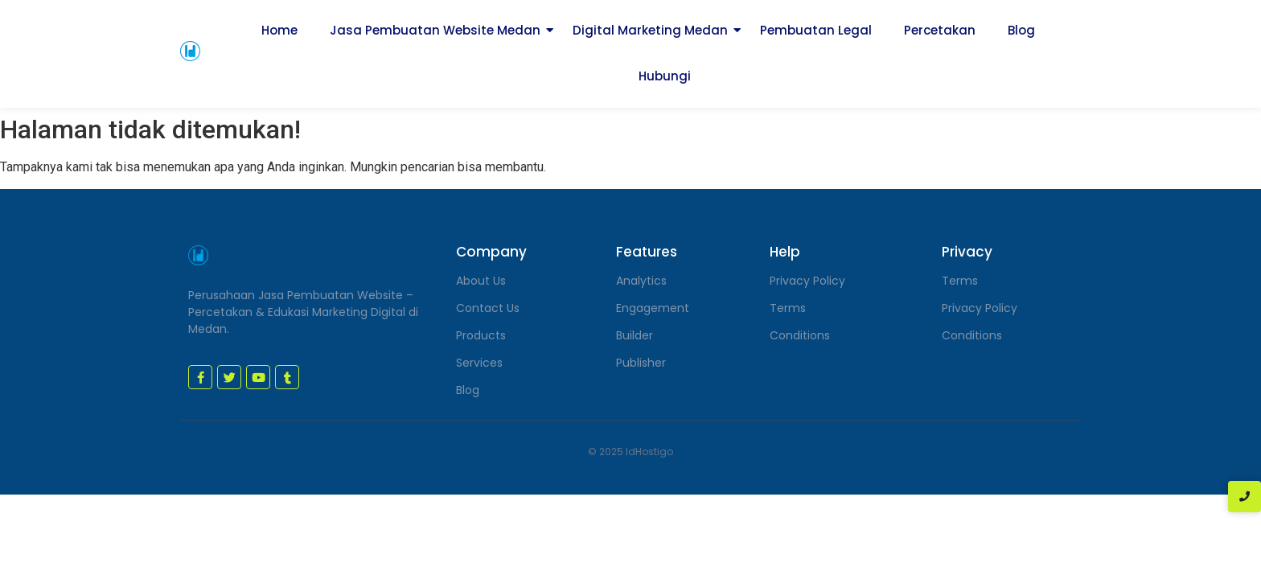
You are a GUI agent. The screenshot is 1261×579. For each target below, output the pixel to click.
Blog (1021, 30)
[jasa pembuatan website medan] (190, 51)
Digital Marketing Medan (650, 30)
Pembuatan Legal (816, 30)
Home (279, 30)
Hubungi (665, 76)
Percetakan (940, 30)
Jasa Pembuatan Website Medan (435, 30)
